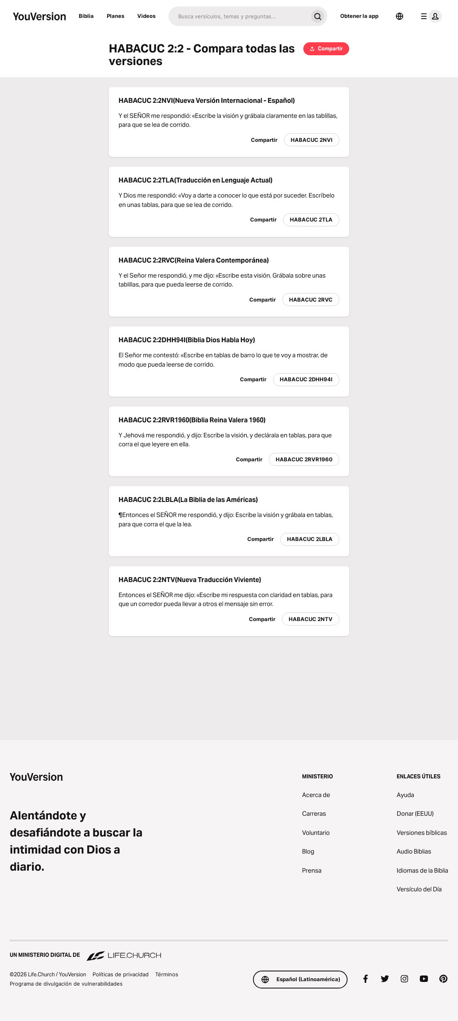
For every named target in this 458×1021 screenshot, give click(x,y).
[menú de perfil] (429, 16)
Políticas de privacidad (121, 974)
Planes (115, 16)
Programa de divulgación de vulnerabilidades (66, 983)
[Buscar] (238, 16)
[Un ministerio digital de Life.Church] (229, 951)
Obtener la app (359, 16)
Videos (146, 16)
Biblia (86, 16)
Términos (166, 974)
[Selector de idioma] (399, 16)
